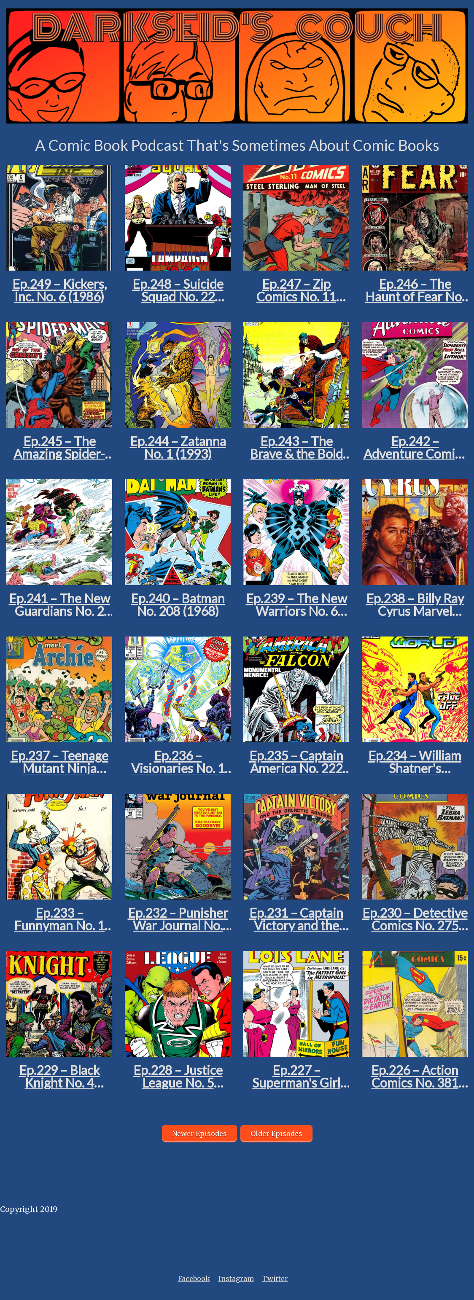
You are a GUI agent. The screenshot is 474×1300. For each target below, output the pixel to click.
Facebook (194, 1278)
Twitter (275, 1278)
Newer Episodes (199, 1133)
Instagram (236, 1278)
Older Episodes (276, 1133)
